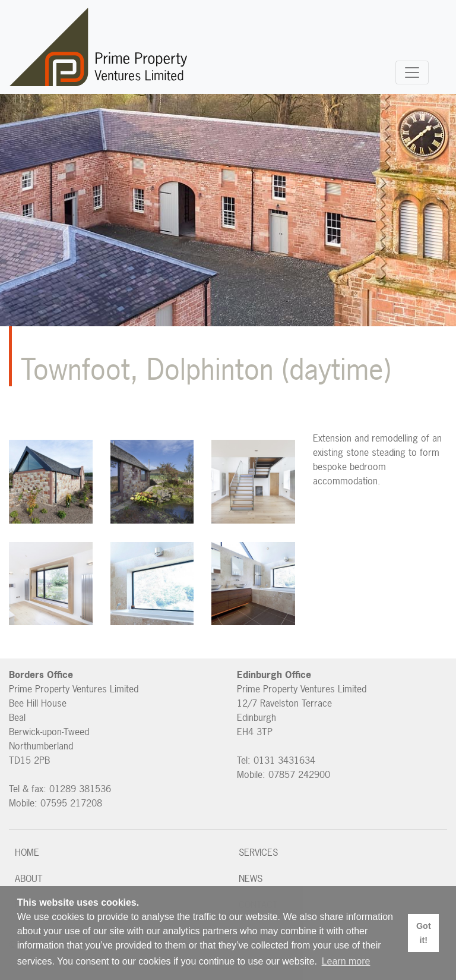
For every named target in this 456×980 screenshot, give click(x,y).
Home (27, 852)
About (29, 878)
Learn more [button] (346, 961)
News (250, 878)
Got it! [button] (423, 933)
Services (258, 852)
